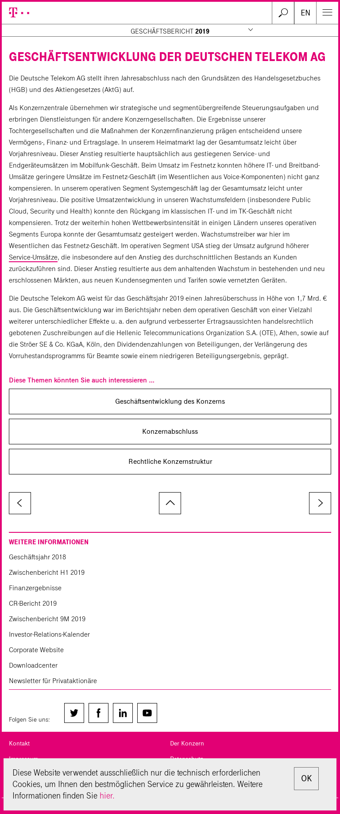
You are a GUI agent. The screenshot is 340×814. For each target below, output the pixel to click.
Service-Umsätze (33, 257)
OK (306, 778)
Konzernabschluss (170, 431)
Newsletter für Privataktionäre (53, 680)
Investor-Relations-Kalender (49, 634)
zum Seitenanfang (170, 503)
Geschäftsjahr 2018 (37, 557)
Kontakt (19, 743)
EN (305, 13)
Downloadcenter (33, 665)
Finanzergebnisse (35, 588)
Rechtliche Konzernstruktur (170, 461)
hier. (107, 796)
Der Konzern (187, 743)
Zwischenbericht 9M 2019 (47, 619)
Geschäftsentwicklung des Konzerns (170, 401)
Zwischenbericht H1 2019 (47, 572)
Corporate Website (36, 650)
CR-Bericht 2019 (33, 603)
